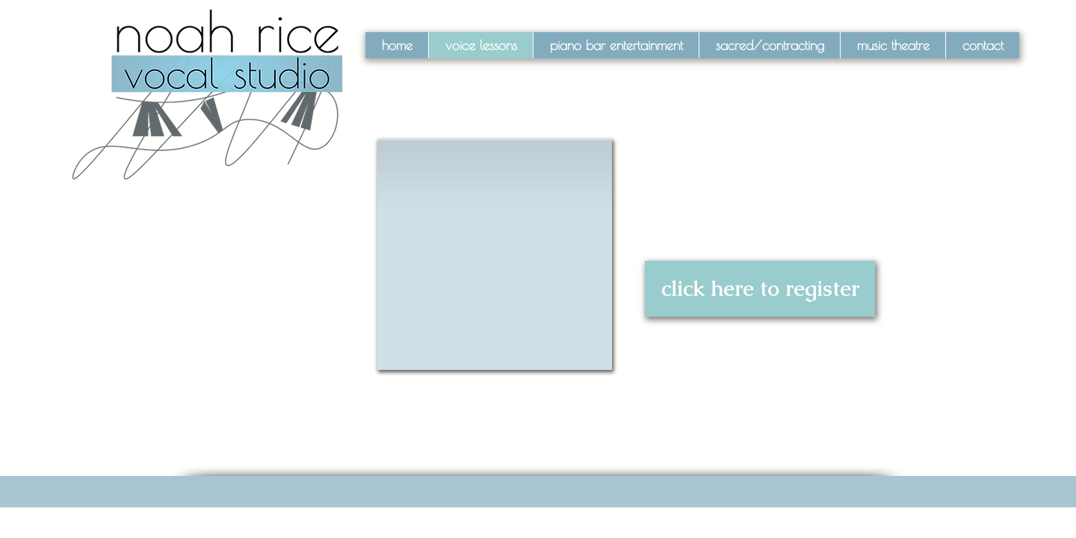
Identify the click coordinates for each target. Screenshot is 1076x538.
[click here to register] (760, 289)
